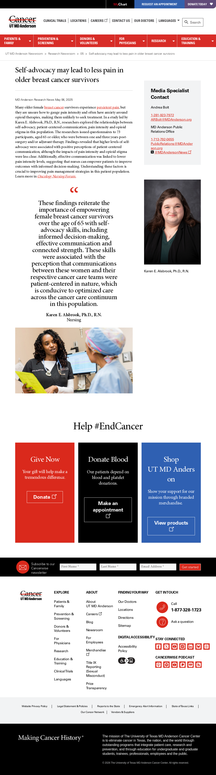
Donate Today (200, 4)
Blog (89, 622)
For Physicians (127, 41)
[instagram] (182, 646)
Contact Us (121, 21)
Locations (125, 610)
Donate (44, 497)
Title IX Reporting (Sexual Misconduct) (95, 669)
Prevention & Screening (48, 41)
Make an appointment (108, 509)
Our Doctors (144, 21)
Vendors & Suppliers (122, 712)
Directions (126, 618)
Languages (167, 21)
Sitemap (124, 626)
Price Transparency (96, 686)
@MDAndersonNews (172, 152)
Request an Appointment (159, 4)
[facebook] (158, 646)
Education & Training (191, 41)
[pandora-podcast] (182, 664)
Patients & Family (12, 41)
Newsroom (94, 630)
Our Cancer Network (92, 712)
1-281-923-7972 (162, 115)
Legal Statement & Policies (72, 706)
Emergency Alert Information (145, 706)
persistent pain (108, 108)
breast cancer (54, 108)
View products (171, 526)
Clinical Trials (54, 21)
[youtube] (174, 646)
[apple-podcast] (158, 664)
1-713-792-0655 (162, 139)
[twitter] (166, 646)
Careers (99, 21)
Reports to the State (108, 706)
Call (184, 607)
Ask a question (180, 623)
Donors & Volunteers (89, 41)
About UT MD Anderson (99, 604)
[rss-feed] (198, 664)
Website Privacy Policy (34, 706)
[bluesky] (198, 646)
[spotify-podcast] (166, 664)
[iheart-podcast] (190, 664)
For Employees (94, 640)
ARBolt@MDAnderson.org (171, 120)
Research (158, 41)
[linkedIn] (190, 646)
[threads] (206, 646)
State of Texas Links (183, 706)
